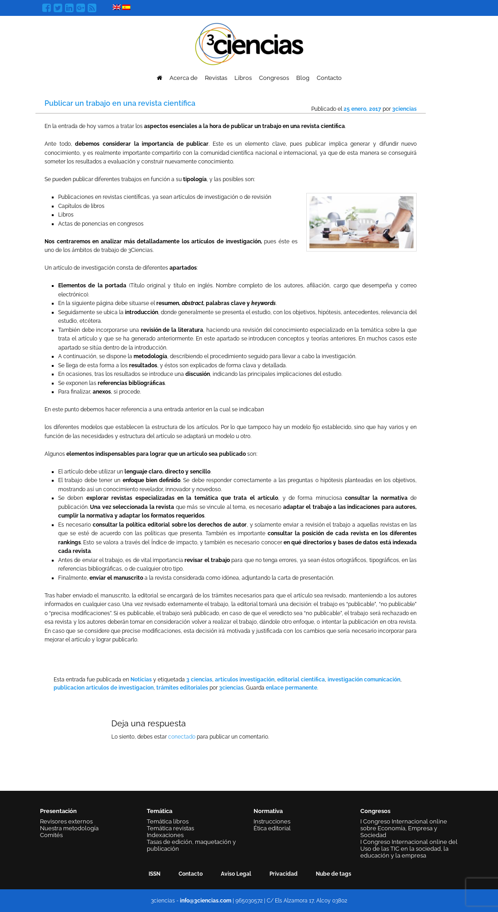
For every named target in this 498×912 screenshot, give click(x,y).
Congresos (274, 77)
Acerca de (183, 77)
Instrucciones (272, 821)
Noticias (141, 679)
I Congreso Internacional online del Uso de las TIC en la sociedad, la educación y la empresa (409, 848)
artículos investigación (244, 679)
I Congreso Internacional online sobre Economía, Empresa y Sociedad (403, 828)
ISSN (154, 874)
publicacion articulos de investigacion (104, 688)
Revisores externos (66, 821)
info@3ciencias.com (205, 900)
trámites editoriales (182, 688)
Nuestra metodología (69, 828)
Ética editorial (272, 828)
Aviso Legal (236, 874)
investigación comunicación (364, 679)
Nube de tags (333, 874)
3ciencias (404, 109)
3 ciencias (199, 679)
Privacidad (283, 874)
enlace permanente (291, 688)
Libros (243, 77)
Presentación (58, 811)
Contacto (329, 77)
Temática (159, 811)
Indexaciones (165, 835)
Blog (302, 77)
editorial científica (301, 679)
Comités (51, 835)
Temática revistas (170, 828)
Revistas (216, 77)
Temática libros (168, 821)
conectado (181, 737)
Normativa (268, 811)
